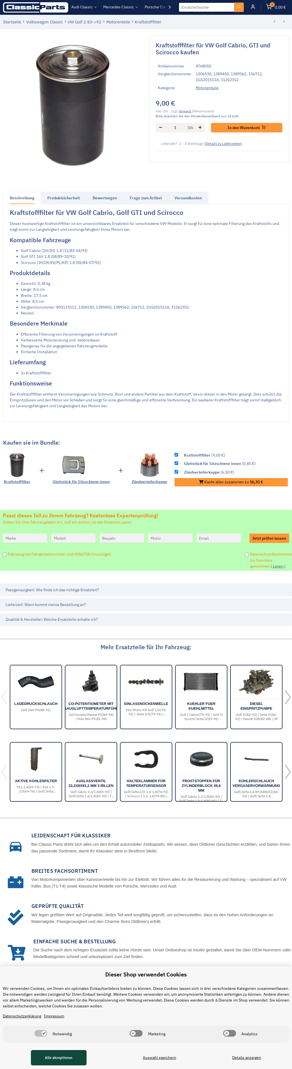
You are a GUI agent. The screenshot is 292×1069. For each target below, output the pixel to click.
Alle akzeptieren (58, 1057)
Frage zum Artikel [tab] (146, 197)
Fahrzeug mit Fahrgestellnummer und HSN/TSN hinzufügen (59, 554)
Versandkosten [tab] (188, 197)
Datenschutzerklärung (22, 1016)
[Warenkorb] (276, 7)
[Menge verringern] (160, 127)
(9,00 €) (204, 455)
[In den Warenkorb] (246, 127)
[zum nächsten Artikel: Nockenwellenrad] (284, 22)
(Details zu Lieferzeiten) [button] (223, 143)
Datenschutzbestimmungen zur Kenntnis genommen (269, 560)
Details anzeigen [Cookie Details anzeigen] (246, 1057)
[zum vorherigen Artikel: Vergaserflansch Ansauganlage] (274, 22)
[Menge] (175, 127)
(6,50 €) (209, 472)
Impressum (54, 1016)
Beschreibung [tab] (22, 197)
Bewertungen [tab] (105, 197)
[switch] (41, 1033)
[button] (253, 7)
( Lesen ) (278, 566)
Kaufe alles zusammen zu (231, 481)
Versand (185, 111)
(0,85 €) (220, 463)
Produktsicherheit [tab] (63, 197)
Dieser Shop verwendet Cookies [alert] (146, 974)
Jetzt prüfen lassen (269, 538)
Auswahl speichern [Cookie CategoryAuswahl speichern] (159, 1057)
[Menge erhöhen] (200, 127)
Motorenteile (207, 87)
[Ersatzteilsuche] (207, 7)
